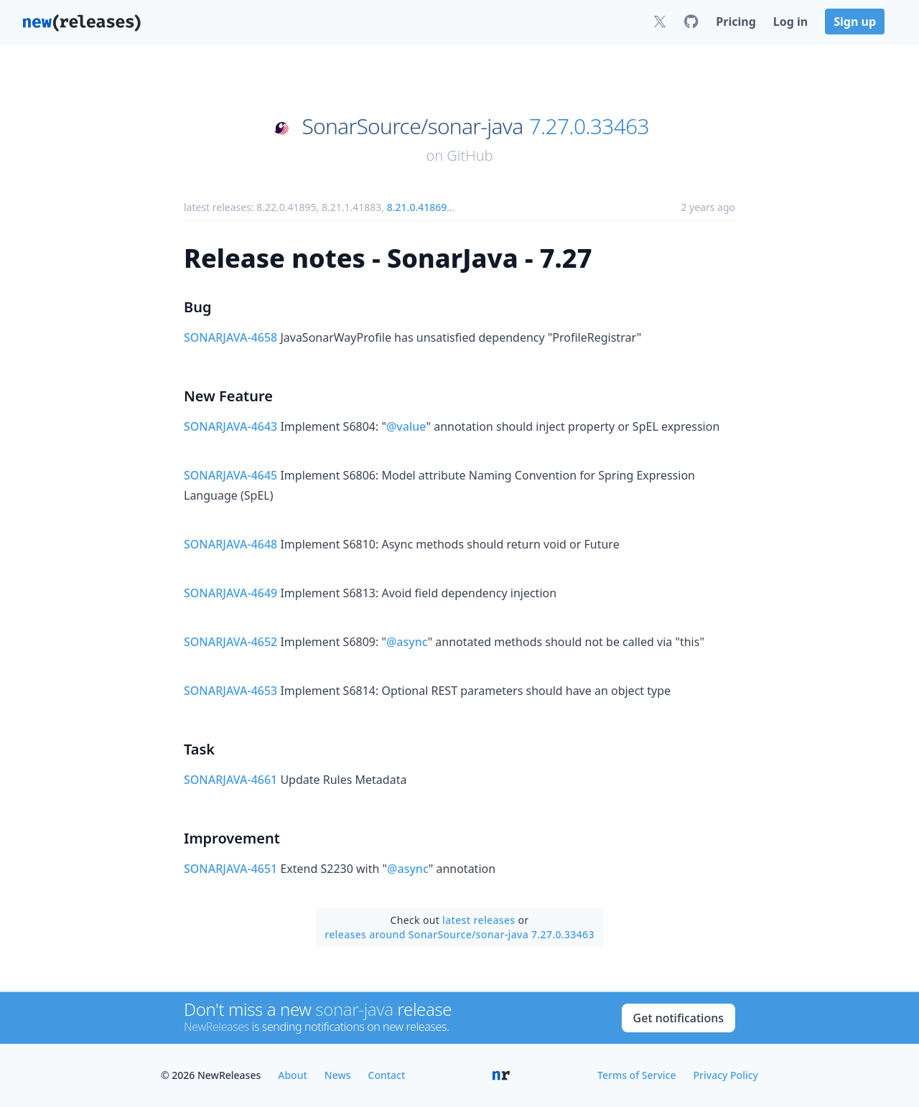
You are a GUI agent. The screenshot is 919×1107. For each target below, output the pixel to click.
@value (406, 426)
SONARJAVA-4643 (230, 426)
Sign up (855, 21)
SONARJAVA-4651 (230, 869)
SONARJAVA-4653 (230, 691)
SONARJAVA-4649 (230, 593)
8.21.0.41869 (417, 207)
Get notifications (678, 1018)
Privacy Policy (726, 1075)
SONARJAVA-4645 (230, 475)
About (292, 1075)
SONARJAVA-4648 (230, 544)
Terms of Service (636, 1075)
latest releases (478, 920)
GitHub (470, 155)
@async (407, 642)
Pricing (735, 21)
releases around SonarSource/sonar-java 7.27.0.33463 (459, 934)
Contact (387, 1075)
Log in (790, 21)
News (338, 1075)
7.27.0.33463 (589, 126)
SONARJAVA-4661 (230, 780)
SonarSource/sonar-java (412, 126)
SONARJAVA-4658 (230, 337)
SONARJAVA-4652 (230, 642)
